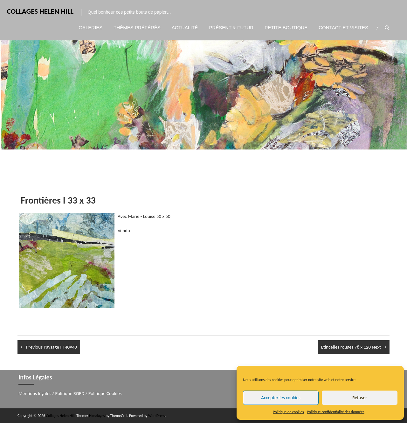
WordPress (156, 415)
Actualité (185, 27)
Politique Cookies (105, 393)
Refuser (359, 397)
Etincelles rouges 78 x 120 (353, 347)
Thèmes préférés (137, 27)
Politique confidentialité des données (335, 412)
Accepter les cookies (280, 397)
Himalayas (97, 415)
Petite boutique (286, 27)
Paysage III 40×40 (49, 347)
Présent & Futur (231, 27)
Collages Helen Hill (39, 11)
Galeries (90, 27)
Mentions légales (34, 393)
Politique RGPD (70, 393)
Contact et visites (343, 27)
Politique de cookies (288, 412)
